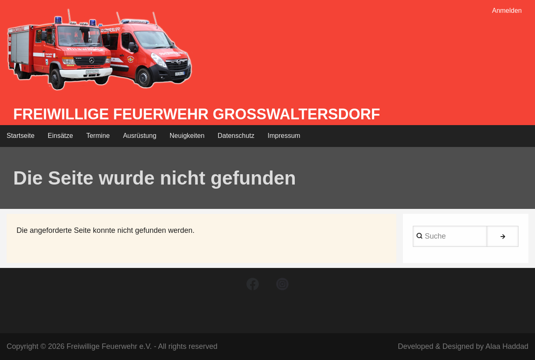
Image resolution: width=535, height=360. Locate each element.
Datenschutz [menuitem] (236, 135)
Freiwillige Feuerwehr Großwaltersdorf (196, 114)
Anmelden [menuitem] (507, 10)
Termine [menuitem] (98, 135)
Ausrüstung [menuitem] (139, 135)
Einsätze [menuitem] (60, 135)
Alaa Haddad (506, 346)
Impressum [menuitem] (284, 135)
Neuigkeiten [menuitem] (187, 135)
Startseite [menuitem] (21, 135)
